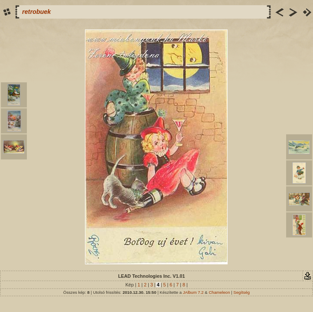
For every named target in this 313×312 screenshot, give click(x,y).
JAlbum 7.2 (193, 292)
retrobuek (36, 11)
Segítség (241, 292)
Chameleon (219, 292)
